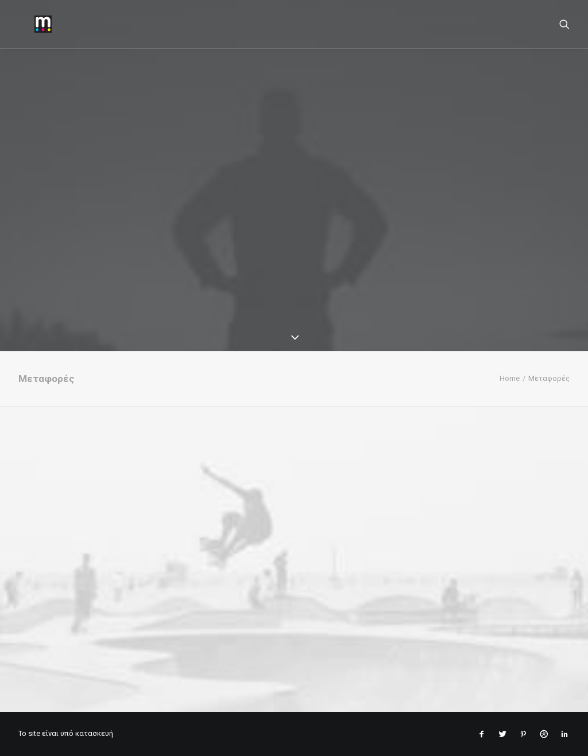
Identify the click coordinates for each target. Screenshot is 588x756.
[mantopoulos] (27, 24)
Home (510, 378)
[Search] (564, 24)
